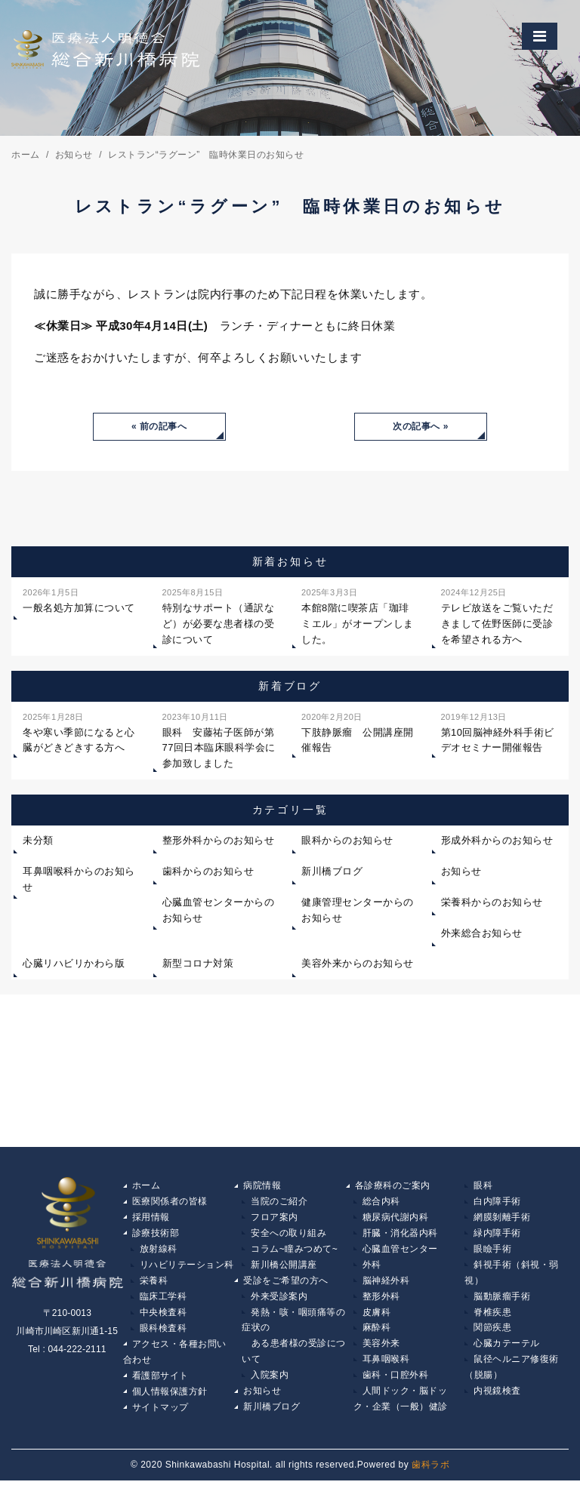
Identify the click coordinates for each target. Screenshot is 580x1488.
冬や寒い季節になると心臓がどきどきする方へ (79, 732)
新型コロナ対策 (198, 964)
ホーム (146, 1187)
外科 (371, 1267)
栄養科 (154, 1284)
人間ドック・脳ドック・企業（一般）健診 (400, 1405)
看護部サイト (160, 1381)
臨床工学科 (163, 1300)
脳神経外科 (386, 1284)
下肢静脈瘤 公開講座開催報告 (357, 732)
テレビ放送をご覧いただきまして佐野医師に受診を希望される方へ (497, 616)
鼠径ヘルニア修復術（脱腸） (511, 1373)
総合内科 (381, 1202)
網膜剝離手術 (502, 1219)
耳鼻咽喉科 (386, 1365)
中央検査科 (163, 1316)
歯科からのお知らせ (208, 872)
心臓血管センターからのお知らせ (218, 910)
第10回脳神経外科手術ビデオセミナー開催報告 (497, 732)
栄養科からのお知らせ (492, 902)
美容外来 (381, 1349)
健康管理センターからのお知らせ (357, 910)
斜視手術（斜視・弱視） (511, 1276)
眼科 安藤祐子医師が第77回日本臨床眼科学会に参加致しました (219, 740)
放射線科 (158, 1252)
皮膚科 (376, 1316)
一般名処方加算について (79, 600)
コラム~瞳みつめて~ (294, 1252)
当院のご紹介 (279, 1202)
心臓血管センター (400, 1252)
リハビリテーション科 (187, 1267)
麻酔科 (376, 1332)
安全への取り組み (288, 1235)
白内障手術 (497, 1202)
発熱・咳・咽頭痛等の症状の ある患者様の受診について (294, 1341)
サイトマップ (160, 1414)
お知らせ (461, 872)
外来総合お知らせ (482, 933)
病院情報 (262, 1187)
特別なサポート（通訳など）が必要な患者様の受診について (218, 616)
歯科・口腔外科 (395, 1381)
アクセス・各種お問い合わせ (175, 1357)
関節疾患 (492, 1332)
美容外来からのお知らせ (357, 964)
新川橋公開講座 (284, 1267)
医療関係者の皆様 (170, 1202)
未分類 (38, 841)
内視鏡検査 (497, 1397)
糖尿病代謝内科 (395, 1219)
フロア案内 (274, 1219)
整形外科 (381, 1300)
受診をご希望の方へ (286, 1284)
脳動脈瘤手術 (502, 1300)
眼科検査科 (163, 1332)
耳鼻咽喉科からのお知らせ (79, 879)
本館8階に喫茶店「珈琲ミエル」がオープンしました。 (357, 616)
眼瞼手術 (492, 1252)
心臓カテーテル (507, 1349)
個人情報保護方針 (170, 1397)
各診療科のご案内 (392, 1187)
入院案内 (269, 1381)
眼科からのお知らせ (347, 841)
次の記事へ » (421, 427)
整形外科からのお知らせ (218, 841)
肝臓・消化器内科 (400, 1235)
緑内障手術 (497, 1235)
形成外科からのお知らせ (497, 841)
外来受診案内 (279, 1300)
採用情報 (151, 1219)
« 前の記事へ (159, 427)
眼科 (483, 1187)
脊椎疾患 (492, 1316)
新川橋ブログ (331, 872)
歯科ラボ (430, 1471)
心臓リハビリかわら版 (74, 964)
